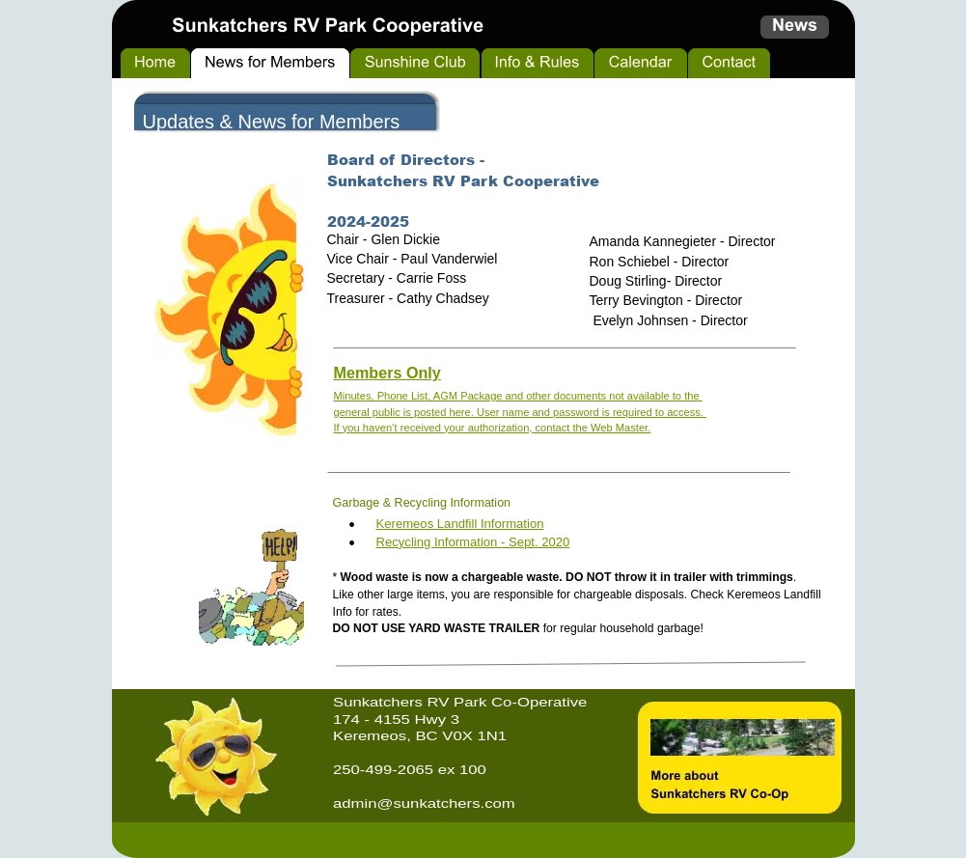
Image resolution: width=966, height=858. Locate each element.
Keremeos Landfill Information (460, 523)
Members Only (387, 372)
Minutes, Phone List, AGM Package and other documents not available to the (518, 395)
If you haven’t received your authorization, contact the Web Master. (492, 427)
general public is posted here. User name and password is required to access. (520, 412)
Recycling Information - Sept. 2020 (473, 542)
